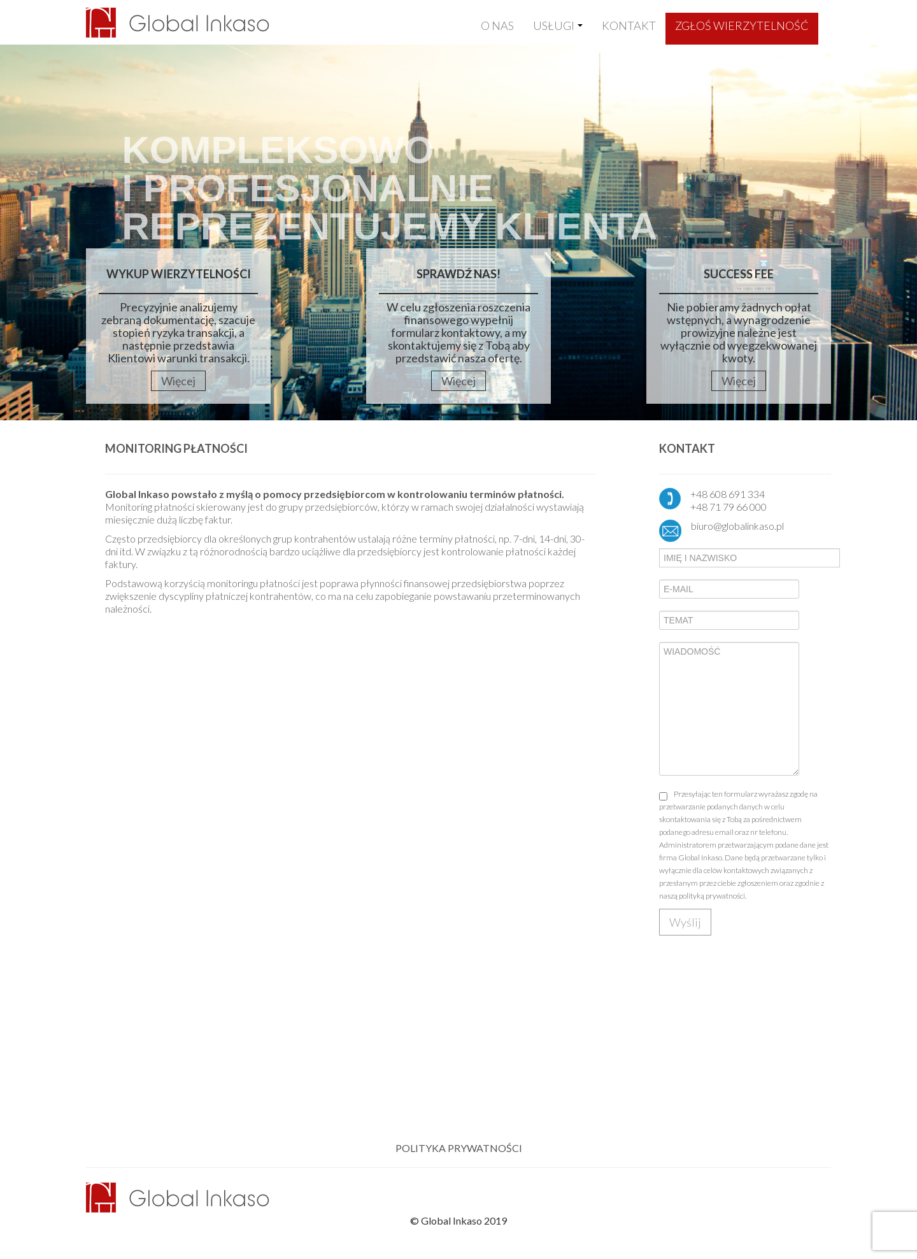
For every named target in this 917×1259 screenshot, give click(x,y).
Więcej (178, 381)
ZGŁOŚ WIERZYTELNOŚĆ (742, 25)
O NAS (497, 25)
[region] (458, 229)
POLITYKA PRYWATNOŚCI (458, 1148)
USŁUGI (558, 25)
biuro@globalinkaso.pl (737, 526)
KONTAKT (629, 25)
